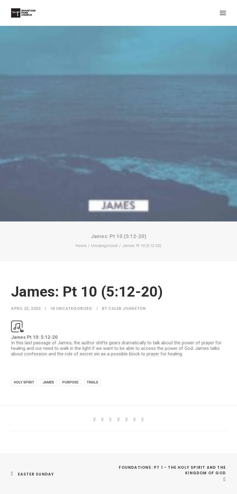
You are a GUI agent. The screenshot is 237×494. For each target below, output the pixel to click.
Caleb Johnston (127, 308)
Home (81, 245)
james (48, 382)
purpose (70, 382)
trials (92, 382)
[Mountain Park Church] (23, 13)
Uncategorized (104, 245)
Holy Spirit (24, 382)
